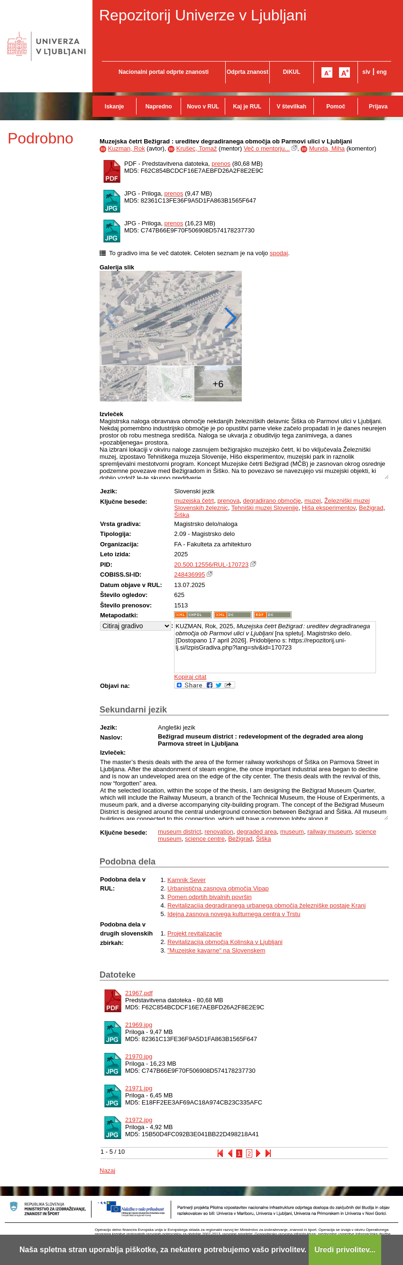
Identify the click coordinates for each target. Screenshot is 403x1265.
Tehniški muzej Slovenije (265, 507)
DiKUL (292, 72)
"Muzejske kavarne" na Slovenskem (216, 950)
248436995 (189, 574)
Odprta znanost (247, 72)
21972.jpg (138, 1119)
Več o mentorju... (267, 148)
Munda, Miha (327, 148)
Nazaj (107, 1170)
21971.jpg (138, 1088)
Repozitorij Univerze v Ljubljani (203, 15)
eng (381, 72)
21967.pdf (139, 993)
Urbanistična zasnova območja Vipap (218, 888)
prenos (220, 163)
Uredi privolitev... (345, 1250)
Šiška (181, 514)
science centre (205, 838)
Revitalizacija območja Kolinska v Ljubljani (225, 941)
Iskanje (114, 106)
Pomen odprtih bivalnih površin (209, 896)
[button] (230, 318)
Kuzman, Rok (126, 148)
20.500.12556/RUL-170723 (211, 564)
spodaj (279, 253)
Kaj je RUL (247, 106)
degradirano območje (272, 500)
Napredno (159, 106)
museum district (179, 831)
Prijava (378, 106)
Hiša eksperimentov (329, 507)
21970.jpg (138, 1056)
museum (292, 831)
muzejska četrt (194, 500)
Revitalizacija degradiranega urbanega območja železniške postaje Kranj (266, 905)
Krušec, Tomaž (196, 148)
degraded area (257, 831)
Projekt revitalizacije (194, 933)
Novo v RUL (203, 106)
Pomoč (335, 106)
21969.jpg (138, 1024)
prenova (228, 500)
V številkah (291, 106)
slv (366, 72)
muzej (312, 500)
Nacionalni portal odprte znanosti (164, 72)
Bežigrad (371, 507)
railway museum (329, 831)
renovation (218, 831)
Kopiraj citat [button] (190, 676)
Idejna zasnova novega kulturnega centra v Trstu (233, 914)
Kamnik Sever (186, 879)
